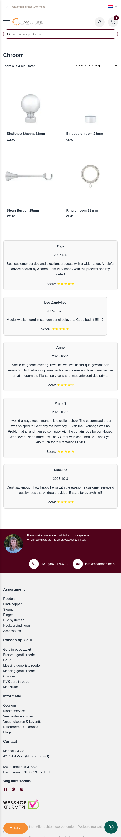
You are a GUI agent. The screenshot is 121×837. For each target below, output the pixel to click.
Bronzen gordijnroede (19, 655)
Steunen (9, 609)
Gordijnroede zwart (17, 649)
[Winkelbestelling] (96, 65)
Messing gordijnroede (19, 671)
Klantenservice (14, 711)
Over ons (10, 705)
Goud (7, 660)
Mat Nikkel (11, 687)
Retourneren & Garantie (20, 727)
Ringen (8, 615)
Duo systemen (13, 620)
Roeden (9, 598)
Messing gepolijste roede (21, 665)
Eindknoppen (12, 604)
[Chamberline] (27, 24)
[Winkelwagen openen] (112, 22)
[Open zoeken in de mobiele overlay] (60, 34)
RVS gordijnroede (16, 681)
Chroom (9, 676)
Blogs (7, 732)
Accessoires (12, 631)
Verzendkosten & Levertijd (22, 721)
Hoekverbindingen (16, 625)
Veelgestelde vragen (18, 716)
